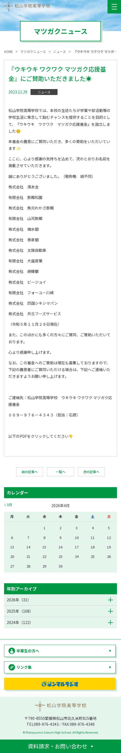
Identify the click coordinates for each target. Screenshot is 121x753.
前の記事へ (30, 471)
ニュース (44, 92)
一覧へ (60, 471)
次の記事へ (91, 471)
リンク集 (24, 667)
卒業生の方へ (27, 650)
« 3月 (8, 504)
